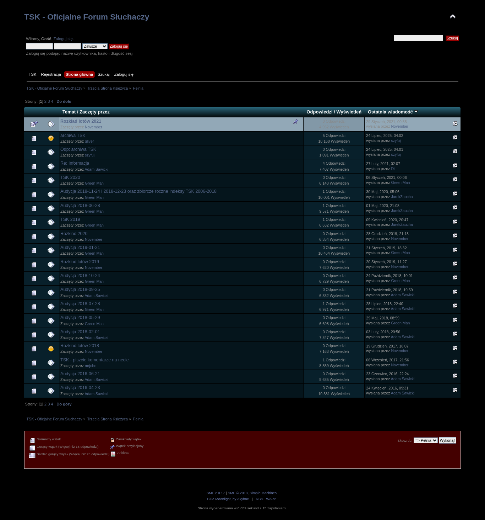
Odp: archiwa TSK (78, 149)
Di (392, 168)
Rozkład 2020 (73, 233)
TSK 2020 (70, 177)
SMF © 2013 (238, 493)
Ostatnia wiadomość (393, 112)
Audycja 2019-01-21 (80, 247)
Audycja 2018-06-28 (80, 205)
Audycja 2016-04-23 (80, 387)
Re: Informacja (74, 163)
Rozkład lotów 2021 (80, 121)
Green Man (94, 183)
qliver (89, 141)
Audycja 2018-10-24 (80, 275)
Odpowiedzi (319, 112)
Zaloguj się (62, 39)
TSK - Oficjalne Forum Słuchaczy (86, 16)
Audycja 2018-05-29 (80, 317)
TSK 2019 (70, 219)
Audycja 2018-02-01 (80, 331)
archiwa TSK (72, 135)
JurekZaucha (402, 197)
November (93, 127)
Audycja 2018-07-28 (80, 303)
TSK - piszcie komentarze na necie (94, 359)
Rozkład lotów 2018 (79, 345)
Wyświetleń (348, 112)
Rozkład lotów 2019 (79, 261)
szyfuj (395, 140)
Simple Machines (263, 493)
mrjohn (90, 366)
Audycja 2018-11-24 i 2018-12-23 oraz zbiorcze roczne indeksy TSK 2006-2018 (138, 191)
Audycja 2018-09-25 (80, 289)
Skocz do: (405, 440)
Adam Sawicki (96, 169)
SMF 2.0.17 (216, 493)
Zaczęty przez (95, 112)
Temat (69, 112)
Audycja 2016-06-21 (80, 373)
